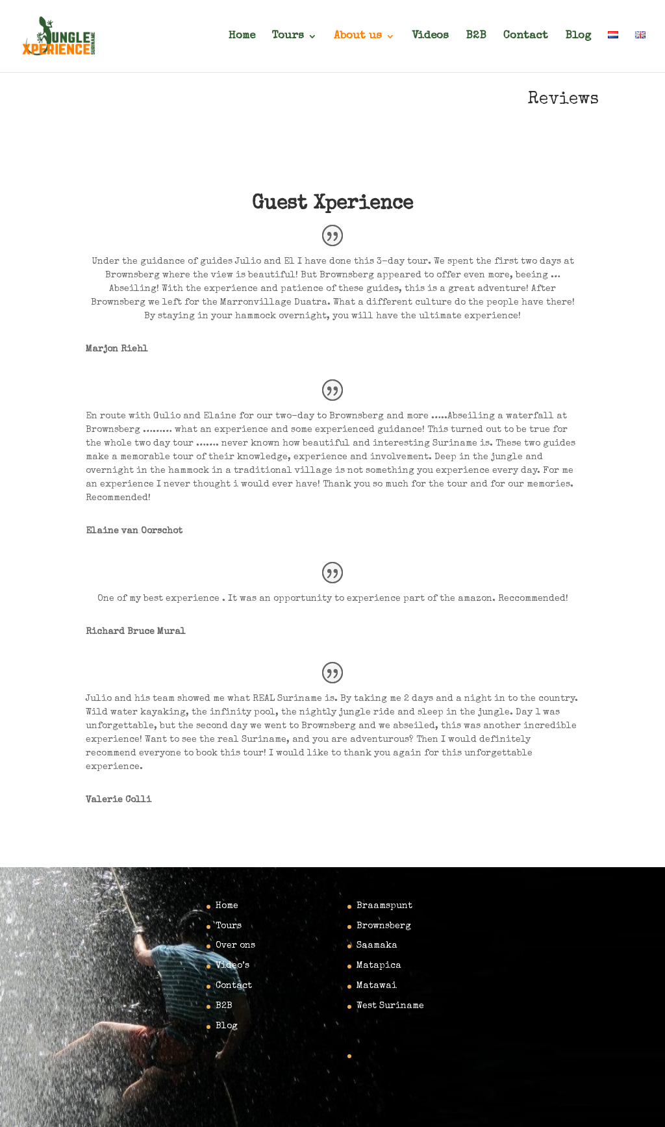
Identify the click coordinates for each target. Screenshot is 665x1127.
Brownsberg (384, 926)
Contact (525, 37)
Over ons (235, 945)
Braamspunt (384, 906)
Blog (578, 37)
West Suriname (390, 1006)
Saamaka (377, 945)
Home (242, 37)
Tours (288, 37)
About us (358, 37)
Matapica (379, 965)
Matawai (377, 986)
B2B (476, 37)
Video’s (232, 965)
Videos (430, 37)
